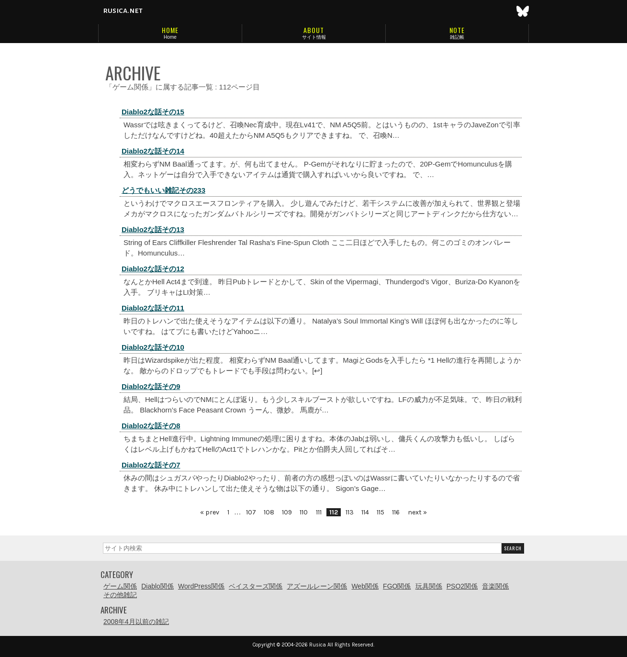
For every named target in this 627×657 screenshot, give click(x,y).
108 (269, 512)
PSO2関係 (462, 586)
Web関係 (365, 586)
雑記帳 (457, 37)
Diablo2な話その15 (153, 112)
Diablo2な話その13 (153, 229)
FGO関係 (397, 586)
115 (380, 512)
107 (251, 512)
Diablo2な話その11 (153, 308)
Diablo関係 (157, 586)
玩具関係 (428, 586)
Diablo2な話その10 (153, 347)
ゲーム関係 (120, 586)
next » (417, 512)
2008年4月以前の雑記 (136, 621)
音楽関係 (495, 586)
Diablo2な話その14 (153, 151)
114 (365, 512)
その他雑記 (120, 595)
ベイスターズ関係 (255, 586)
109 (287, 512)
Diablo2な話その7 (151, 465)
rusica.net (123, 10)
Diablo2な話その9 (151, 386)
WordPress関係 (201, 586)
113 (350, 512)
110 (304, 512)
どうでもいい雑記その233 (163, 190)
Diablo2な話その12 (153, 269)
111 (319, 512)
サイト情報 (314, 37)
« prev (209, 512)
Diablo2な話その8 (151, 426)
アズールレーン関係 (317, 586)
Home (170, 37)
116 (396, 512)
